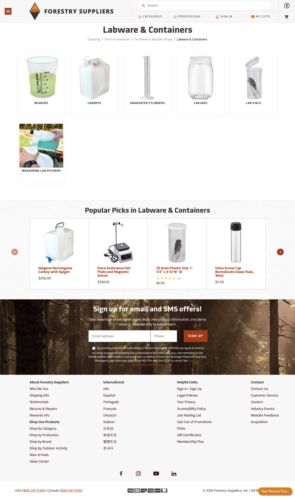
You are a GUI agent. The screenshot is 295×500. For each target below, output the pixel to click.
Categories (150, 17)
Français (109, 409)
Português (111, 402)
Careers (257, 402)
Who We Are (39, 389)
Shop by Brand (40, 441)
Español (109, 395)
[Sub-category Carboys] (94, 85)
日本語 (108, 428)
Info (106, 389)
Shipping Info (39, 395)
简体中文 (110, 435)
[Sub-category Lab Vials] (254, 85)
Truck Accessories (117, 39)
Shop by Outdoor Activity (49, 448)
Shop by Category (43, 428)
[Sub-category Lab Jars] (200, 85)
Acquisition (259, 422)
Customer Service (264, 395)
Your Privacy (186, 402)
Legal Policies (187, 395)
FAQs (181, 428)
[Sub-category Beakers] (41, 85)
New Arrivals (39, 455)
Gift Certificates (189, 435)
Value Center (39, 461)
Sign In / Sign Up (189, 389)
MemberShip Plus (190, 441)
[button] (14, 252)
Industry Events (262, 409)
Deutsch (109, 415)
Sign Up (195, 336)
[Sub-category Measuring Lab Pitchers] (41, 153)
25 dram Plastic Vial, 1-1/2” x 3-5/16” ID (174, 270)
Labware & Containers (192, 39)
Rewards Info (39, 415)
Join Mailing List (189, 415)
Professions (187, 17)
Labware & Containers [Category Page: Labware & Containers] (147, 30)
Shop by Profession (44, 435)
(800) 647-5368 (33, 490)
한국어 (108, 448)
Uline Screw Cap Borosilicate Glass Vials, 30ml (234, 272)
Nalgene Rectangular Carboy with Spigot (55, 270)
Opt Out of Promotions (194, 422)
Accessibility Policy (191, 409)
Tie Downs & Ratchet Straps (153, 39)
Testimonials (39, 402)
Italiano (109, 422)
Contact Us (259, 389)
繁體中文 (110, 441)
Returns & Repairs (43, 409)
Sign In (223, 17)
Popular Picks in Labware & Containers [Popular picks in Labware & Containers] (147, 211)
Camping (94, 39)
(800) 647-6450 (71, 490)
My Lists (261, 17)
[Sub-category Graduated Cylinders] (147, 85)
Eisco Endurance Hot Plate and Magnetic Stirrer (114, 272)
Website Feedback (265, 415)
